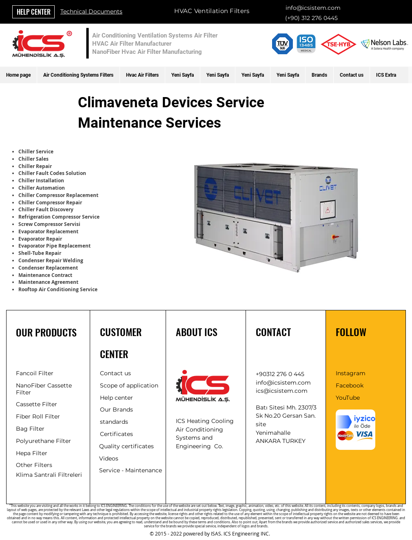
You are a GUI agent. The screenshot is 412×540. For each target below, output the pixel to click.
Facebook (349, 385)
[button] (78, 75)
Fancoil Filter (34, 373)
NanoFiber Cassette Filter (44, 389)
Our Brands (116, 409)
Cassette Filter (36, 404)
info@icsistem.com (313, 7)
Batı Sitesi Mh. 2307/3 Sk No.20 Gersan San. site (286, 416)
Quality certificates (126, 446)
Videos (108, 458)
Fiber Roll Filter (38, 416)
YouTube (348, 397)
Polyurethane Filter (43, 441)
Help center (116, 397)
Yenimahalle (273, 432)
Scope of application (129, 385)
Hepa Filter (31, 453)
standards (114, 421)
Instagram (350, 373)
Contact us (115, 373)
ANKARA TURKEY (281, 441)
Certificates (116, 434)
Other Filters (34, 465)
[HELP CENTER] (33, 11)
